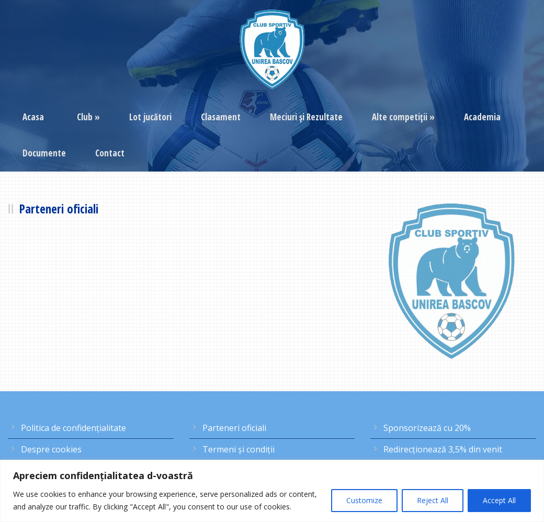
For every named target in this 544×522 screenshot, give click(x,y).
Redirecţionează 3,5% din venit (442, 449)
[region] (272, 491)
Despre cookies (51, 449)
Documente (44, 153)
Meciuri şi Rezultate (306, 117)
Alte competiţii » (403, 117)
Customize (364, 500)
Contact (109, 153)
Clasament (221, 117)
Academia (482, 117)
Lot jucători (150, 117)
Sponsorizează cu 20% (427, 428)
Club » (88, 117)
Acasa (33, 117)
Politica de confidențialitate (73, 428)
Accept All (499, 500)
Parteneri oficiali (234, 428)
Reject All (432, 500)
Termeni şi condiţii (238, 449)
